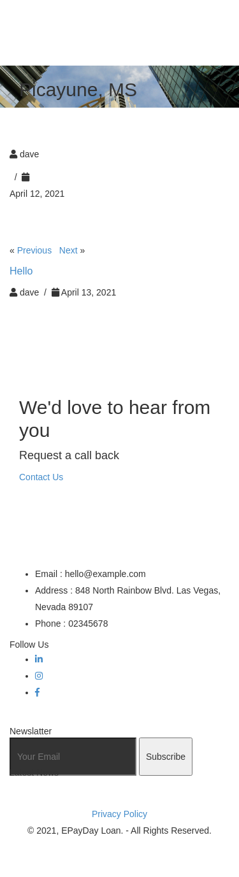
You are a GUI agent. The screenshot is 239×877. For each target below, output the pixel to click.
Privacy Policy (119, 814)
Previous (34, 250)
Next (68, 250)
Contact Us (41, 477)
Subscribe (165, 757)
